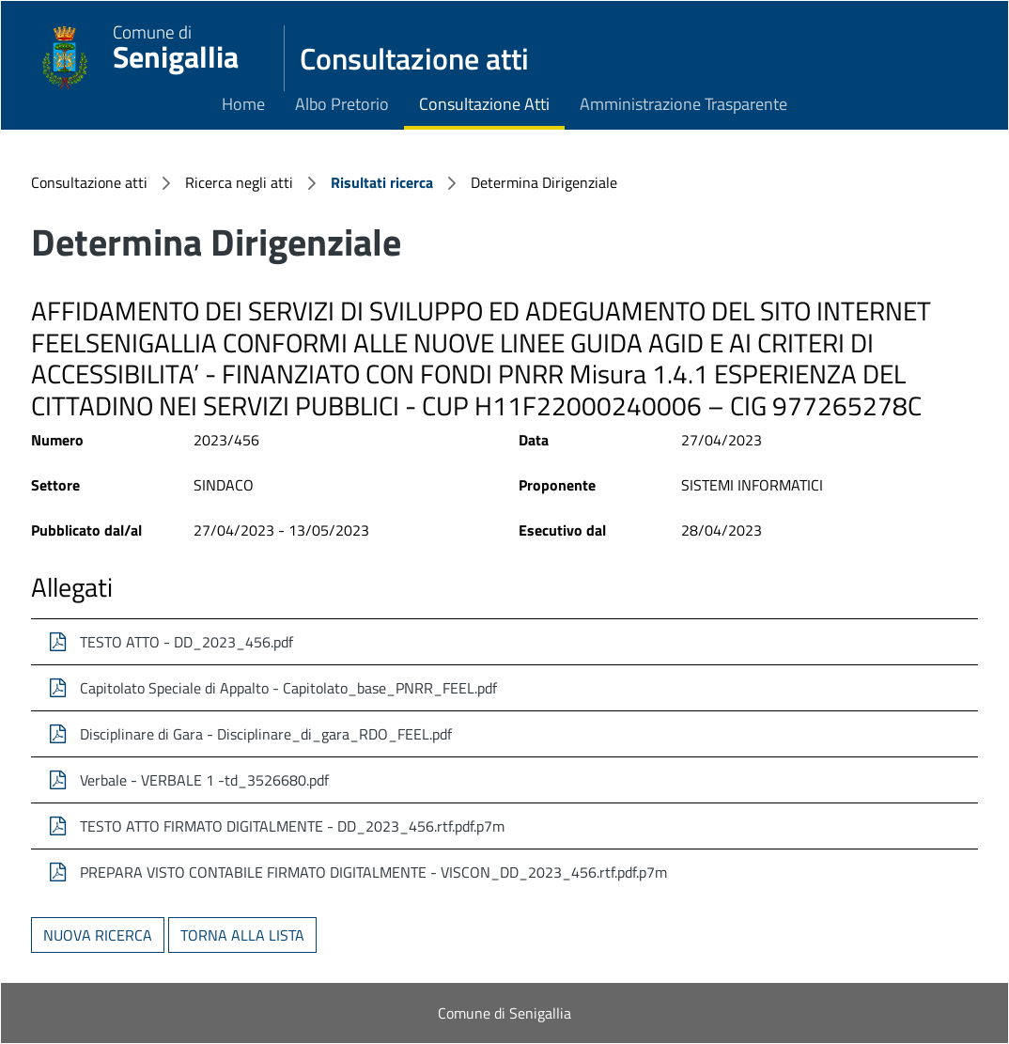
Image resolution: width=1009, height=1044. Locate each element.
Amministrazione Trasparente (683, 104)
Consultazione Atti (484, 104)
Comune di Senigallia (504, 1013)
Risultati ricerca (382, 182)
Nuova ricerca (97, 935)
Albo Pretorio (342, 104)
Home (243, 104)
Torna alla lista (242, 935)
